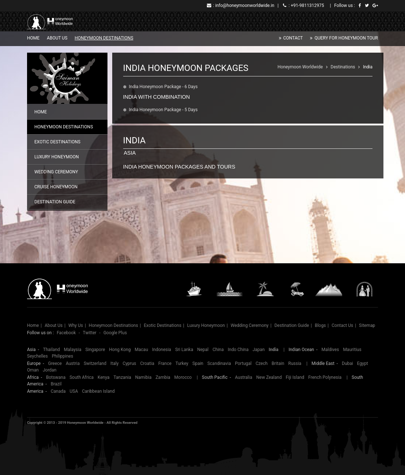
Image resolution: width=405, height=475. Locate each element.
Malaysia (73, 349)
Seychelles (37, 356)
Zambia (162, 377)
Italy (114, 363)
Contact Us (342, 325)
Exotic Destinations (57, 141)
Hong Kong (119, 349)
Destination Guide (54, 201)
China (218, 349)
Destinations (343, 66)
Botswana (55, 377)
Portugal (243, 363)
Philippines (62, 356)
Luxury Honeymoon (56, 156)
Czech (262, 363)
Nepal (202, 349)
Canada (58, 391)
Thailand (51, 349)
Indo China (238, 349)
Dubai (347, 363)
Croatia (147, 363)
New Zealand (269, 377)
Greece (55, 363)
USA (74, 391)
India (367, 66)
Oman (33, 370)
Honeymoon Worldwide (300, 66)
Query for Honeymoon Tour (346, 38)
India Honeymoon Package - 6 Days (163, 86)
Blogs (320, 325)
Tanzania (122, 377)
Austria (73, 363)
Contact (293, 38)
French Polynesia (324, 377)
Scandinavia (219, 363)
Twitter (89, 332)
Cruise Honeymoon (55, 186)
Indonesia (161, 349)
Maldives (330, 349)
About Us (57, 38)
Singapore (95, 349)
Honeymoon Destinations (104, 38)
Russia (295, 363)
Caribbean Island (98, 391)
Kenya (103, 377)
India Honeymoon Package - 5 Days (163, 109)
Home (33, 38)
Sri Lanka (184, 349)
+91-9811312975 (307, 5)
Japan (259, 349)
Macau (141, 349)
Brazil (56, 384)
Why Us (75, 325)
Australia (243, 377)
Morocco (183, 377)
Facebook (66, 332)
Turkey (181, 363)
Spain (197, 363)
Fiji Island (295, 377)
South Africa (81, 377)
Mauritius (352, 349)
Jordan (49, 370)
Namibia (143, 377)
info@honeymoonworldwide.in (245, 5)
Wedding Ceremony (56, 171)
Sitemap (367, 325)
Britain (278, 363)
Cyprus (129, 363)
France (164, 363)
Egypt (362, 363)
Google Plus (115, 332)
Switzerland (95, 363)
